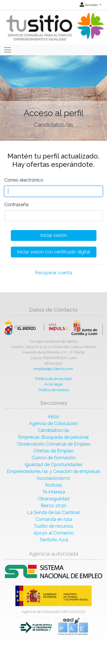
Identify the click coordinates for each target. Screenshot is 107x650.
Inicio (53, 416)
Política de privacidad (53, 379)
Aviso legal (53, 384)
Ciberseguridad (53, 498)
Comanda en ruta (53, 519)
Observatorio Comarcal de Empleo (53, 444)
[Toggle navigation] (7, 49)
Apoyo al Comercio (53, 533)
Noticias (53, 485)
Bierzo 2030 (53, 505)
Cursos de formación (54, 457)
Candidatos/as (53, 430)
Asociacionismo (53, 478)
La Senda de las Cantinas (53, 512)
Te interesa (53, 492)
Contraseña (16, 204)
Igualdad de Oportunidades (53, 464)
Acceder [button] (89, 5)
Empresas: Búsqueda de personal (53, 437)
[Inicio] (54, 27)
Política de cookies (53, 390)
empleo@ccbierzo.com (53, 369)
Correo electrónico (23, 180)
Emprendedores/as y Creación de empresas (53, 471)
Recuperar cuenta (53, 272)
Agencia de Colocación (53, 423)
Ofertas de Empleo (53, 451)
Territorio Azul (53, 540)
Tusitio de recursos (53, 526)
